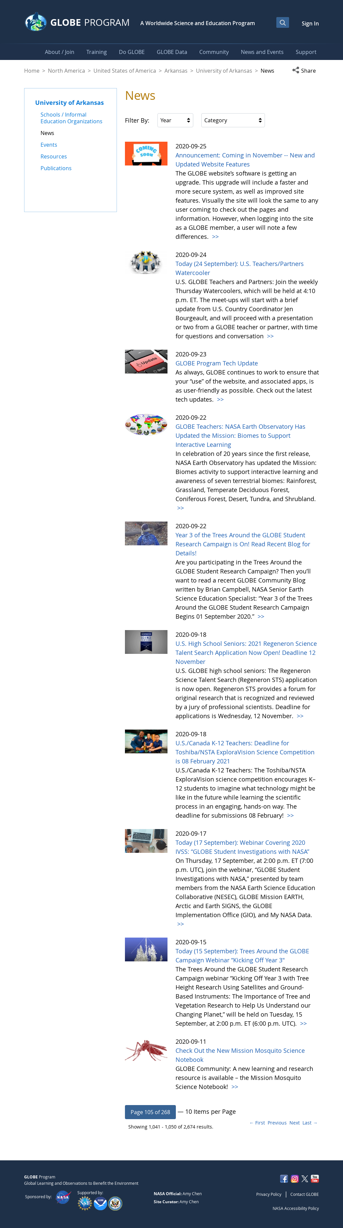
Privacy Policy (268, 1194)
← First (257, 1122)
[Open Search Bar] (282, 22)
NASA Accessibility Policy (296, 1208)
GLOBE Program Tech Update (217, 363)
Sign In (310, 23)
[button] (305, 71)
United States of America (124, 70)
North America (66, 70)
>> (214, 236)
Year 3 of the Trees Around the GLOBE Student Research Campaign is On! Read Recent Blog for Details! (243, 544)
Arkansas (176, 70)
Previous (277, 1122)
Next (294, 1122)
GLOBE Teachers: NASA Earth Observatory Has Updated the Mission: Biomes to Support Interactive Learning (240, 435)
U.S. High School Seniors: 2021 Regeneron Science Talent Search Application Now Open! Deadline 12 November (246, 652)
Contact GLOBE (304, 1194)
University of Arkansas (224, 70)
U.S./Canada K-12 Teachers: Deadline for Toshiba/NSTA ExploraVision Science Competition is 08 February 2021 (245, 752)
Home (32, 70)
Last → (310, 1122)
